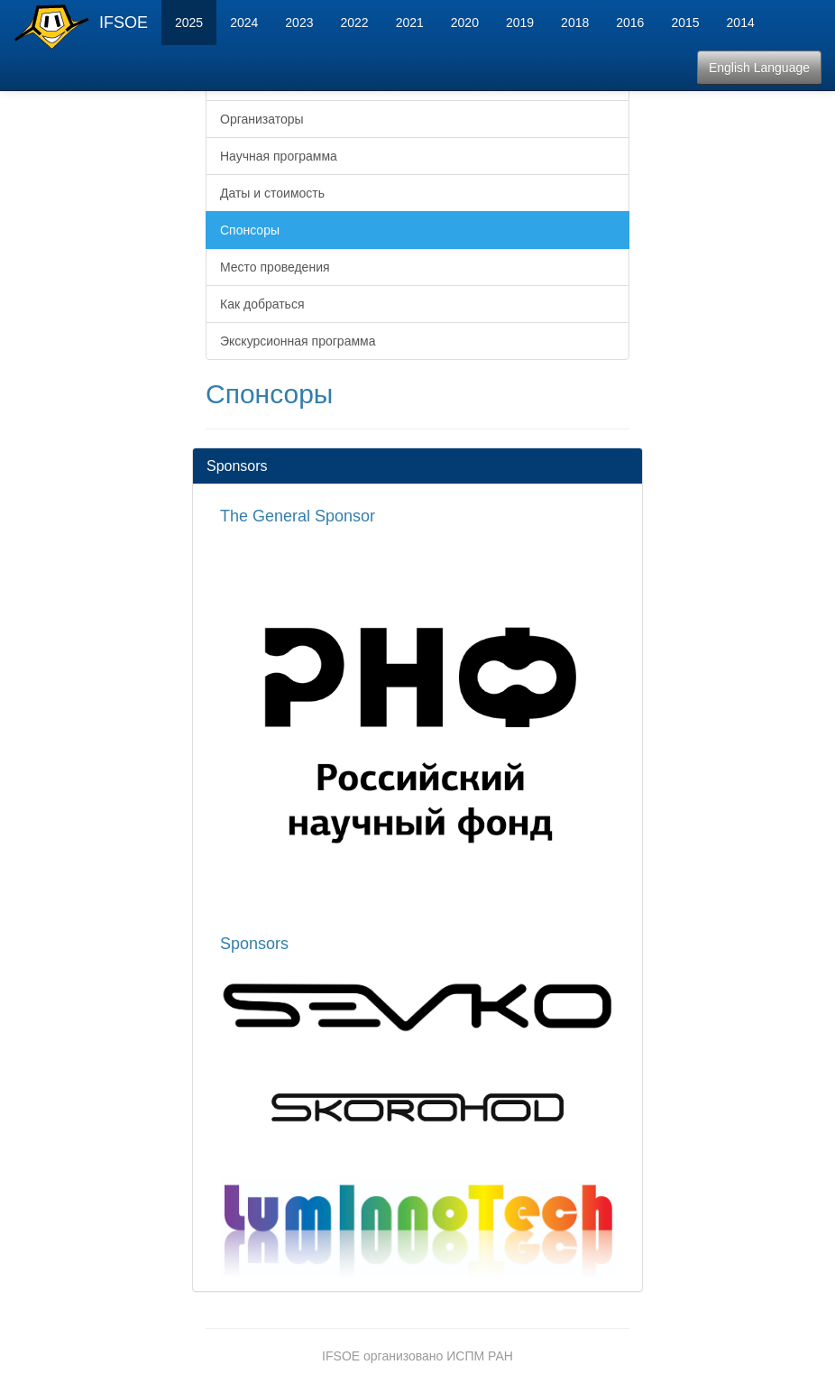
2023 (299, 22)
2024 (244, 22)
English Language (759, 67)
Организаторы (262, 119)
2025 (189, 22)
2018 (575, 22)
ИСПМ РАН (479, 1356)
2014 (741, 22)
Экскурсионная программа (297, 341)
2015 (685, 22)
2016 (630, 22)
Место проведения (275, 267)
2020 (465, 22)
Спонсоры (250, 230)
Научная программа (278, 156)
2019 (520, 22)
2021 (410, 22)
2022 (354, 22)
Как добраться (262, 304)
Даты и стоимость (272, 193)
